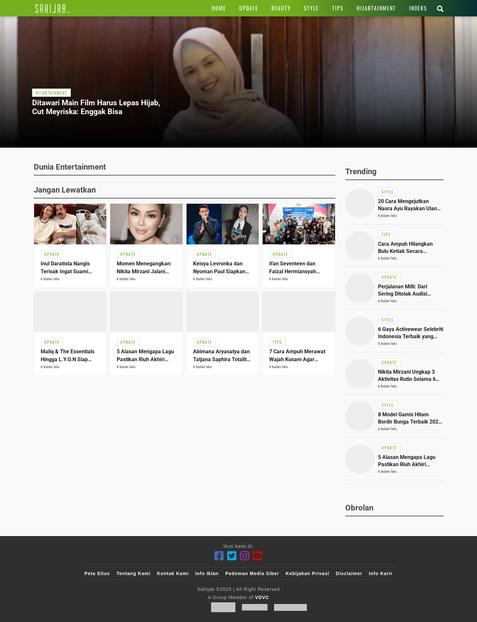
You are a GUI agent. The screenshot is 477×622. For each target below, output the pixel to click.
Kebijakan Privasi (307, 573)
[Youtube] (257, 555)
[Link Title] (52, 8)
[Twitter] (232, 555)
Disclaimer (349, 573)
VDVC (262, 597)
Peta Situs (97, 573)
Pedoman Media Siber (252, 573)
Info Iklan (206, 573)
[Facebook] (219, 555)
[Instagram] (244, 555)
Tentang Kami (133, 573)
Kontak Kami (173, 573)
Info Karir (380, 573)
